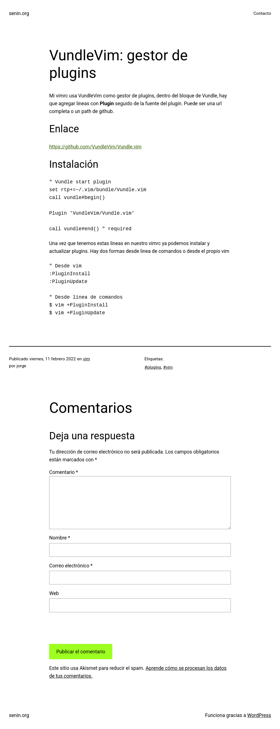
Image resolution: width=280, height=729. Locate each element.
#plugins (152, 367)
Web (54, 593)
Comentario (63, 472)
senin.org (19, 13)
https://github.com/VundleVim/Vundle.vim (95, 147)
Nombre (59, 538)
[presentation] (91, 628)
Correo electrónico (70, 566)
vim (86, 358)
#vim (168, 367)
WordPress (259, 715)
